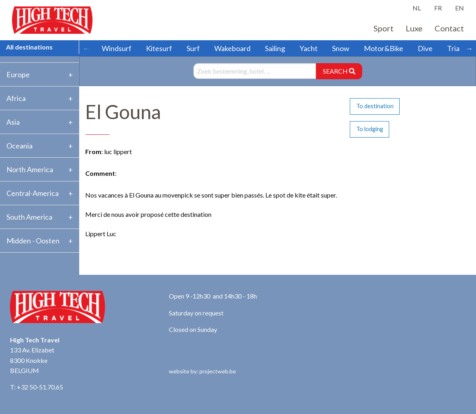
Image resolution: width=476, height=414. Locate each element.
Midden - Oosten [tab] (33, 240)
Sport (383, 28)
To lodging (369, 129)
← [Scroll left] (86, 48)
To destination (375, 106)
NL (416, 8)
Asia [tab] (13, 121)
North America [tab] (29, 169)
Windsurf (116, 48)
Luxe (414, 28)
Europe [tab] (18, 74)
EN (459, 8)
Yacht (309, 48)
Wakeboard (232, 48)
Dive (425, 48)
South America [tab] (29, 216)
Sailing (275, 48)
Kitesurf (159, 48)
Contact (449, 28)
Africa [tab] (16, 98)
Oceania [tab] (19, 145)
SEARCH (339, 71)
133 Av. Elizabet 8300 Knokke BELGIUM (32, 360)
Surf (193, 48)
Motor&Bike (383, 48)
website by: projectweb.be (202, 371)
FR (438, 8)
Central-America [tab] (32, 193)
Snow (340, 48)
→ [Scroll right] (469, 48)
